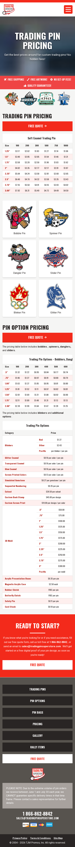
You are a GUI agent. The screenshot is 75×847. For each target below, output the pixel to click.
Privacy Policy (20, 838)
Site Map (58, 838)
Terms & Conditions (40, 838)
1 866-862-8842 (58, 642)
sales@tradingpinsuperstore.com (41, 646)
